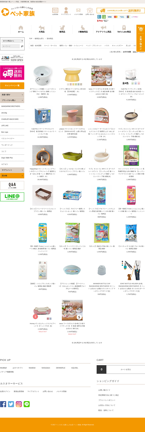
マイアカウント (33, 391)
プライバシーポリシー (106, 400)
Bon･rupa (4, 132)
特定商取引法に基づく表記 (108, 395)
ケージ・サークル (50, 45)
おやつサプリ (18, 368)
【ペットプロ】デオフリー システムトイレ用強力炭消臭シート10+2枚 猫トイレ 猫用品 (101, 211)
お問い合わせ (48, 391)
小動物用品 (83, 29)
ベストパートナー (7, 138)
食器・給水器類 (35, 45)
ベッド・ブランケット (94, 45)
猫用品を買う (39, 38)
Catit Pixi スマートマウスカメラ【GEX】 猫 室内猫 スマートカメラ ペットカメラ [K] (42, 131)
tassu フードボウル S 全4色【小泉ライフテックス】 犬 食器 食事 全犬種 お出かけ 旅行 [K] (72, 326)
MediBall (3, 368)
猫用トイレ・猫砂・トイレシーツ (71, 45)
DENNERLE (60, 368)
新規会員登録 (19, 391)
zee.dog (4, 113)
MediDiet (32, 368)
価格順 (135, 52)
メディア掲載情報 (7, 372)
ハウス (107, 45)
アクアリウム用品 (103, 29)
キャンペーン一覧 (12, 85)
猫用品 (62, 29)
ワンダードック (7, 145)
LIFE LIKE (4, 126)
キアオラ (4, 164)
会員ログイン (5, 391)
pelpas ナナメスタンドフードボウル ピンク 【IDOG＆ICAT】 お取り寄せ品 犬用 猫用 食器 (72, 131)
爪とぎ (128, 45)
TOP (30, 38)
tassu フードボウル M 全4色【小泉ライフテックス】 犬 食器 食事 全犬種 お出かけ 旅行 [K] (102, 91)
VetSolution (45, 368)
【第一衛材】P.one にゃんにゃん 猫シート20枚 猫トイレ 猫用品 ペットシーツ (131, 211)
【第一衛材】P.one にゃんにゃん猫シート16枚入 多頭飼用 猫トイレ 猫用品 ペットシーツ (42, 248)
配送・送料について (106, 410)
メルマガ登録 (61, 391)
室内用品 (50, 38)
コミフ (3, 151)
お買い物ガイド (104, 390)
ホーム (21, 29)
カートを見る (126, 369)
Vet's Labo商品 (124, 29)
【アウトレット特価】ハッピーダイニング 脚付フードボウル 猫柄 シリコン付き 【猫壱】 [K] (42, 91)
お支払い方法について (106, 405)
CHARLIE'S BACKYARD (9, 119)
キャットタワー (117, 45)
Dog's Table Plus (7, 158)
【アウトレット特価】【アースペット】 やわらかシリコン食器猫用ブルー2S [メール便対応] (72, 286)
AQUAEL (74, 368)
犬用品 (42, 29)
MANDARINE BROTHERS (10, 106)
